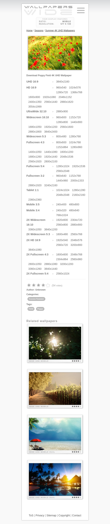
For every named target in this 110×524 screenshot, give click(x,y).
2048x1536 (66, 156)
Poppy (40, 309)
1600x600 (62, 254)
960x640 (61, 175)
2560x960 (76, 259)
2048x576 (76, 240)
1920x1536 (78, 166)
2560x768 (76, 234)
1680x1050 (35, 126)
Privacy (39, 515)
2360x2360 (35, 199)
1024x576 (75, 87)
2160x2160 (78, 194)
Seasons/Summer (36, 299)
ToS (31, 515)
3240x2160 (50, 185)
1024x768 (75, 142)
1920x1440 (50, 156)
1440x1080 (50, 151)
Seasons (39, 30)
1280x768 (75, 136)
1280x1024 (62, 166)
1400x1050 (35, 151)
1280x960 (76, 147)
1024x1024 (62, 190)
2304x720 (76, 219)
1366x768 (76, 92)
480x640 (74, 210)
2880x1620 (66, 101)
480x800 (74, 204)
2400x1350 (35, 101)
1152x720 (75, 117)
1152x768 (75, 175)
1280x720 (62, 92)
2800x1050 (35, 264)
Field (31, 309)
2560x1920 (35, 161)
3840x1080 (35, 249)
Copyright (64, 515)
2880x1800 (35, 131)
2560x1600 (66, 126)
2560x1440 (50, 101)
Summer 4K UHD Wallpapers (60, 30)
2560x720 (62, 244)
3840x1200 (50, 229)
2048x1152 (65, 97)
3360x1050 (35, 229)
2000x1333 (77, 180)
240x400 (61, 204)
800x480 (61, 136)
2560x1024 (62, 273)
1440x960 (62, 180)
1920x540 (62, 240)
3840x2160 (62, 81)
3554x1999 (35, 106)
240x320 (61, 210)
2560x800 (62, 224)
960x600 (61, 117)
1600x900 (34, 97)
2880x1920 (35, 185)
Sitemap (51, 515)
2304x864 (62, 259)
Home (29, 30)
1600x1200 (66, 151)
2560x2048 (62, 171)
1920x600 (62, 219)
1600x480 (62, 234)
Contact (76, 515)
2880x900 (62, 111)
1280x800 (62, 122)
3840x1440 (50, 268)
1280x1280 (78, 190)
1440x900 (76, 122)
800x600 (61, 142)
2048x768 (76, 254)
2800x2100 (50, 161)
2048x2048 (62, 194)
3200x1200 (66, 264)
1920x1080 (49, 97)
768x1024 (62, 215)
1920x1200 (50, 126)
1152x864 (62, 147)
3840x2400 (50, 131)
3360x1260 (35, 268)
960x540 (61, 87)
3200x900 (76, 244)
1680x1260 (35, 156)
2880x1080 (50, 264)
